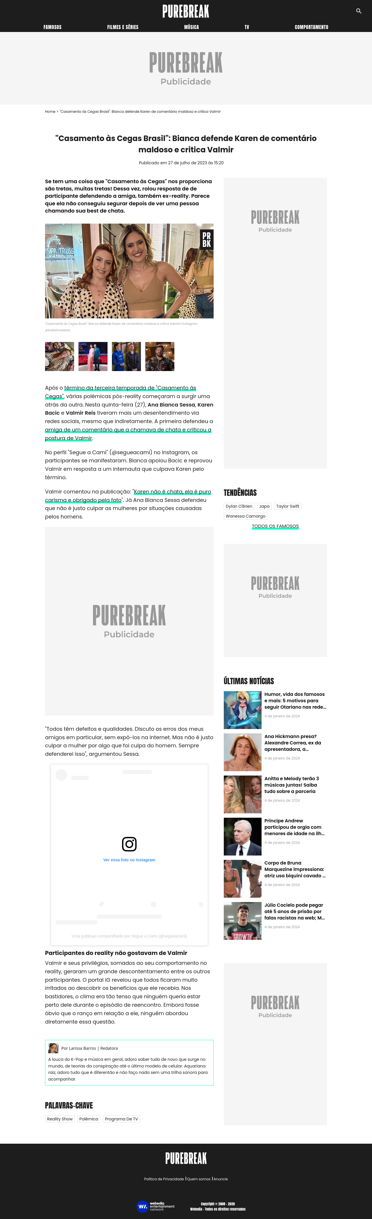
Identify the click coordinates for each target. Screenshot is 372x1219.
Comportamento (311, 27)
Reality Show (60, 1119)
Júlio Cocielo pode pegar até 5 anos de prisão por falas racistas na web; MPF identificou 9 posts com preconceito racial (295, 918)
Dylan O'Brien (239, 506)
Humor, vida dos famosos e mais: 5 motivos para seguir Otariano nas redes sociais (295, 704)
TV (247, 27)
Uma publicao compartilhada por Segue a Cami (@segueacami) (129, 936)
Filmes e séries (123, 27)
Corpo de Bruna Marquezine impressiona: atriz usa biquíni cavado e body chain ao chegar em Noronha (294, 876)
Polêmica (88, 1119)
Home (50, 111)
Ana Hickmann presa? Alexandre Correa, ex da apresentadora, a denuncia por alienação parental (292, 749)
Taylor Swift (287, 506)
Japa (264, 506)
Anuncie (221, 1179)
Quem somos (198, 1179)
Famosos (53, 27)
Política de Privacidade (164, 1179)
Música (191, 27)
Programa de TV (121, 1119)
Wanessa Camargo (245, 516)
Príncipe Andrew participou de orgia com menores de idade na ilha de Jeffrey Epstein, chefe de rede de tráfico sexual (294, 833)
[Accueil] (186, 11)
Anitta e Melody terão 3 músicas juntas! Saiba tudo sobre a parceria (291, 785)
